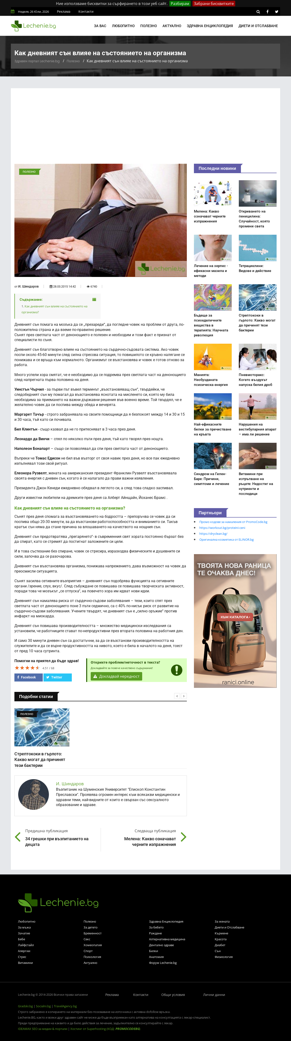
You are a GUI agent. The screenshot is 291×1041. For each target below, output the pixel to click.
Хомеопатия (93, 945)
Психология (92, 957)
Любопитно (123, 26)
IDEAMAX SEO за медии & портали (43, 1029)
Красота (221, 939)
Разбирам (180, 3)
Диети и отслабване (258, 26)
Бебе (21, 939)
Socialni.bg (43, 1006)
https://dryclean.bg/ (213, 533)
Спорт (88, 951)
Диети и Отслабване (229, 927)
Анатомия (156, 957)
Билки (153, 951)
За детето (91, 927)
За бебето (156, 927)
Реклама (63, 11)
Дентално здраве (161, 945)
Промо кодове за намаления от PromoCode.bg (233, 522)
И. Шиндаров (28, 286)
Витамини (25, 963)
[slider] (27, 667)
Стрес (22, 957)
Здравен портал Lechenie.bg (37, 61)
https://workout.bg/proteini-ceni (222, 528)
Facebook (26, 677)
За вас (100, 26)
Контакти (86, 11)
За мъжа (24, 927)
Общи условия (173, 994)
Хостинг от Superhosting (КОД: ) (105, 1029)
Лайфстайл (26, 945)
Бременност (93, 933)
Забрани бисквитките (214, 3)
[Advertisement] (145, 128)
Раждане (155, 933)
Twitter (54, 677)
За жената (222, 921)
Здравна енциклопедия (210, 26)
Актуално (172, 26)
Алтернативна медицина (167, 939)
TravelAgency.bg (65, 1006)
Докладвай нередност (116, 676)
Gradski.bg (25, 1006)
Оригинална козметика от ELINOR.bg (226, 539)
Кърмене (221, 933)
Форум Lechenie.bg (163, 963)
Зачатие (24, 933)
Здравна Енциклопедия (166, 921)
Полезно (148, 26)
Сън (218, 951)
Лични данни (214, 994)
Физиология (224, 957)
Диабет (220, 945)
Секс (87, 939)
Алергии (24, 951)
